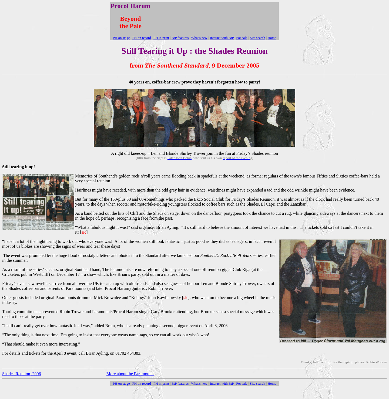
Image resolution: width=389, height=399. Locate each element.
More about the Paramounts (130, 373)
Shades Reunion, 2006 (21, 373)
